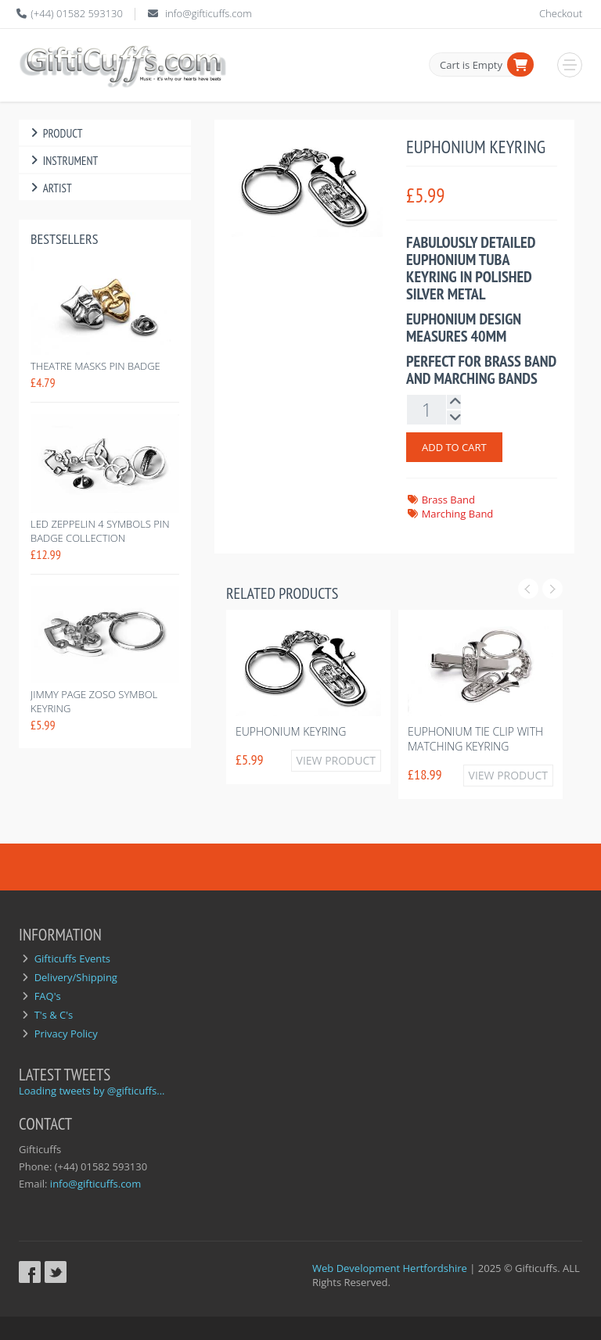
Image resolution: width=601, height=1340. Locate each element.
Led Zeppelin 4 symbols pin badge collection (100, 531)
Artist (49, 188)
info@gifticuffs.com (208, 13)
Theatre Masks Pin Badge (95, 366)
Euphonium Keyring (291, 731)
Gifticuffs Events (72, 958)
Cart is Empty (471, 65)
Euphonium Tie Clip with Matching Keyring (475, 739)
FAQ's (47, 996)
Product (54, 133)
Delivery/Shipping (75, 977)
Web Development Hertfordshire (389, 1268)
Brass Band (448, 500)
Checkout (560, 13)
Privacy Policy (66, 1033)
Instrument (62, 160)
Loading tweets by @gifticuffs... (92, 1091)
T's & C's (54, 1015)
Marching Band (458, 514)
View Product (336, 760)
